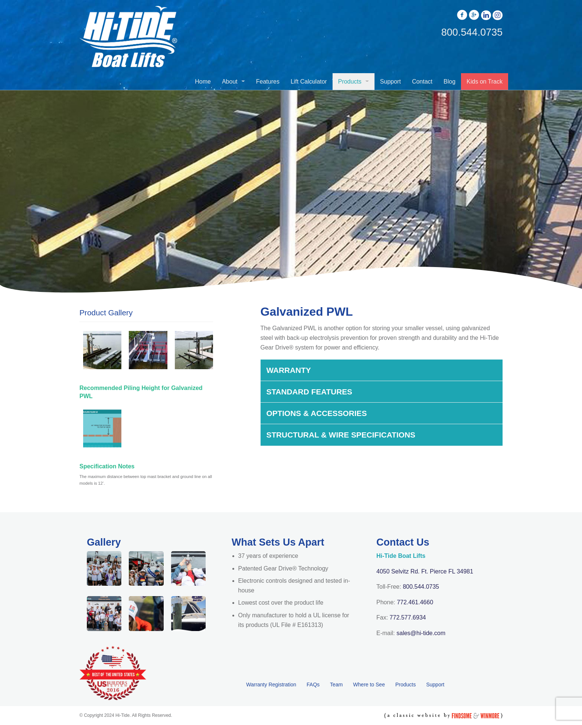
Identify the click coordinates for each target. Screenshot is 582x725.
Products (350, 81)
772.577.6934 (408, 617)
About (230, 81)
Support (390, 81)
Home (203, 81)
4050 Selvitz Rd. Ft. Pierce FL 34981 (424, 571)
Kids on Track (485, 81)
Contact (422, 81)
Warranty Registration (271, 684)
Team (336, 684)
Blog (449, 81)
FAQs (313, 684)
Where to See (369, 684)
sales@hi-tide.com (420, 633)
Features (267, 81)
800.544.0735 (421, 586)
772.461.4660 (415, 602)
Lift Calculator (309, 81)
